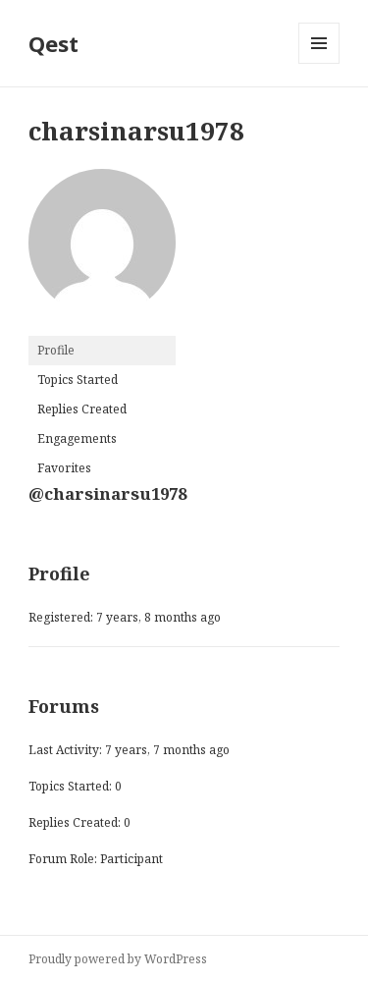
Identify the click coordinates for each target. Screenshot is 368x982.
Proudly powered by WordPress (117, 959)
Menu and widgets (319, 63)
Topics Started (77, 379)
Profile (56, 350)
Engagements (77, 438)
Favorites (64, 468)
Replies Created (82, 409)
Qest (53, 43)
